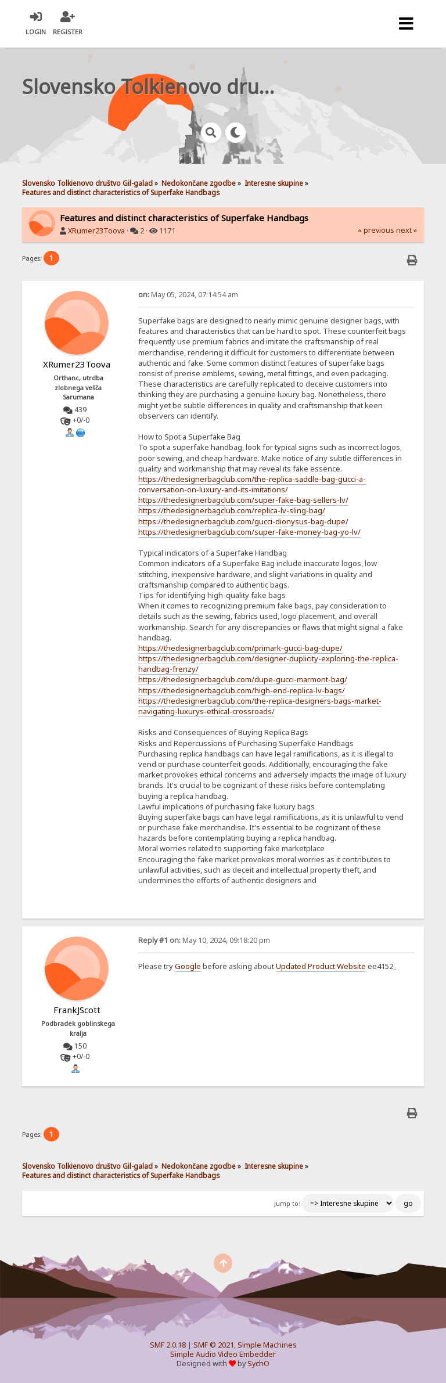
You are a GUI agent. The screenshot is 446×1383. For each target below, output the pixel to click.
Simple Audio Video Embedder (223, 1354)
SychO (258, 1363)
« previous (376, 230)
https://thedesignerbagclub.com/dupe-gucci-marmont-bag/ (242, 679)
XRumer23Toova (96, 231)
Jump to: (287, 1204)
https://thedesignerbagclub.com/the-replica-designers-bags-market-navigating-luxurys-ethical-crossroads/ (260, 706)
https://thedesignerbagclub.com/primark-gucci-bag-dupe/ (240, 648)
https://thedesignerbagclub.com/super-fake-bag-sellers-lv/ (243, 500)
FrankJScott (76, 1009)
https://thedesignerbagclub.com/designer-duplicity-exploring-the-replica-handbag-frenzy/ (268, 663)
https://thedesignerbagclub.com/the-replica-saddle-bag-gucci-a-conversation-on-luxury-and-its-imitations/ (252, 484)
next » (406, 230)
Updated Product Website (321, 966)
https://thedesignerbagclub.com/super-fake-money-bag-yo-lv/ (249, 532)
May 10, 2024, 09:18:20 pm (204, 940)
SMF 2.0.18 (168, 1345)
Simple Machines (267, 1345)
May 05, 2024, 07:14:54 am (188, 295)
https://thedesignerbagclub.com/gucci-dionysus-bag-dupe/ (243, 521)
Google (188, 966)
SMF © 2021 (213, 1345)
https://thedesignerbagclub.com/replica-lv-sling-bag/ (231, 510)
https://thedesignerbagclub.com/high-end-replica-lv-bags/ (241, 690)
